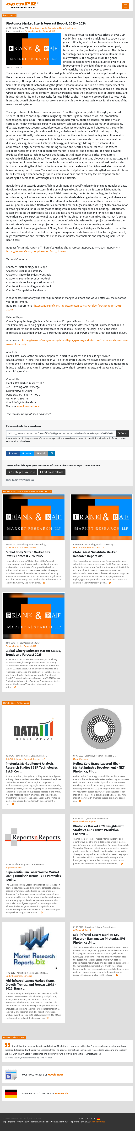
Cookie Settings (97, 1122)
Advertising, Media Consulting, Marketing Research (54, 28)
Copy (122, 433)
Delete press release (21, 472)
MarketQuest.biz (81, 759)
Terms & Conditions (40, 1122)
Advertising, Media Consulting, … (32, 544)
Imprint (11, 1122)
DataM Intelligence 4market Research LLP (25, 759)
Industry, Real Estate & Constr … (32, 756)
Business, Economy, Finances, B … (100, 756)
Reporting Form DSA (79, 1122)
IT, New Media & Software (29, 643)
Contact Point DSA (59, 1122)
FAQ (4, 1122)
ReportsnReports (14, 867)
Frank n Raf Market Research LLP (40, 31)
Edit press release (51, 472)
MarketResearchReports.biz (19, 976)
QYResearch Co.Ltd (82, 930)
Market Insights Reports (84, 821)
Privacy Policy (23, 1122)
